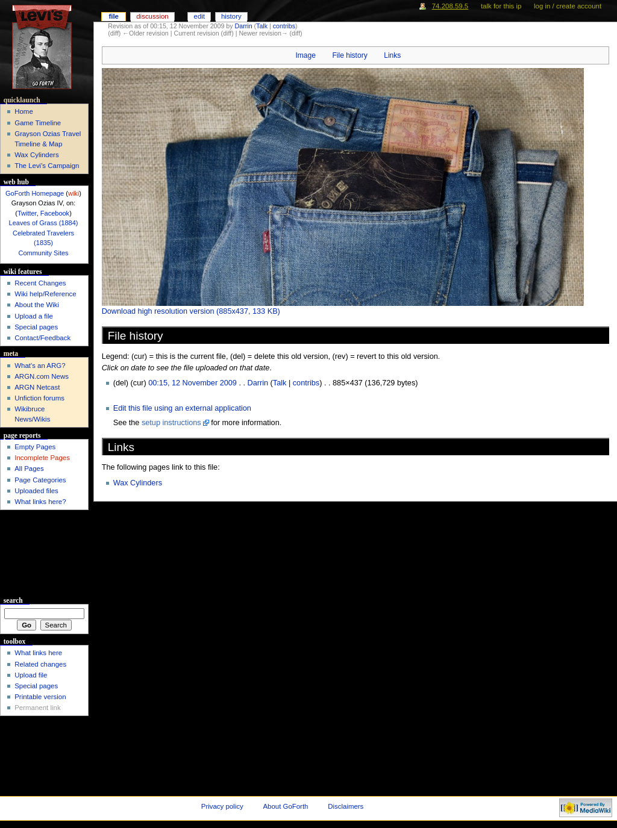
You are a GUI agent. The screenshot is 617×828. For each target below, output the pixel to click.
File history (349, 55)
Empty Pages (34, 446)
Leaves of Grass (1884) (43, 222)
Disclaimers (345, 806)
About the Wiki (36, 304)
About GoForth (285, 806)
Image (305, 55)
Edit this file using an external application (182, 408)
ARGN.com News (41, 376)
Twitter (27, 213)
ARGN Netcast (37, 387)
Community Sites (43, 253)
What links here (38, 652)
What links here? (40, 501)
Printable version (40, 696)
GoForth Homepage (34, 193)
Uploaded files (36, 490)
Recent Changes (40, 283)
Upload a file (33, 316)
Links (392, 55)
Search (13, 600)
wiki (73, 193)
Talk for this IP (501, 6)
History (231, 16)
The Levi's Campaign (46, 165)
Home (23, 111)
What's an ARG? (39, 365)
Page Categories (40, 480)
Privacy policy (222, 806)
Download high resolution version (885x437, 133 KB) (191, 311)
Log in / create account (567, 6)
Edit (199, 16)
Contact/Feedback (42, 337)
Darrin (243, 26)
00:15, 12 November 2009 (192, 383)
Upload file (30, 675)
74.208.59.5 (450, 6)
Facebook (54, 213)
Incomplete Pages (42, 457)
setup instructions (171, 423)
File (113, 16)
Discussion (152, 16)
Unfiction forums (39, 398)
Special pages (36, 327)
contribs (284, 26)
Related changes (40, 664)
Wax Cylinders (137, 483)
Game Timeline (37, 122)
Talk (262, 26)
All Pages (28, 468)
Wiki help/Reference (45, 293)
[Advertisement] (44, 555)
